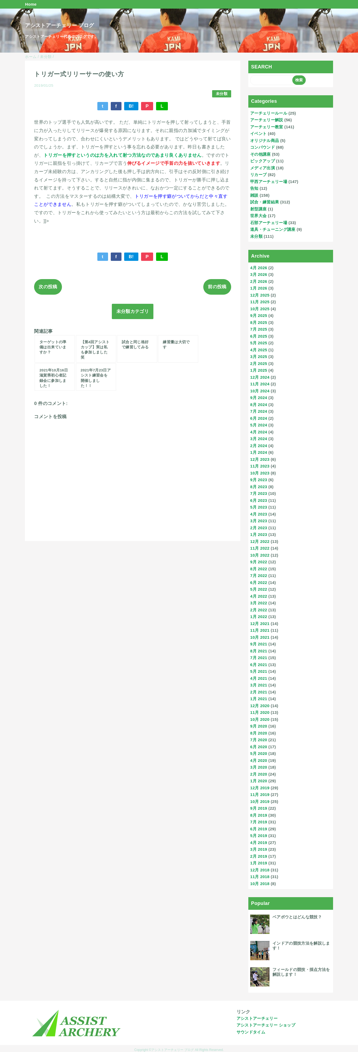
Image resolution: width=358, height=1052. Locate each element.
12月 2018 (260, 870)
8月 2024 (258, 404)
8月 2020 (258, 733)
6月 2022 (258, 582)
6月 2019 (258, 829)
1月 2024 (258, 452)
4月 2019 (258, 842)
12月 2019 (260, 788)
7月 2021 (258, 657)
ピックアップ (262, 161)
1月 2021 (258, 698)
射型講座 (258, 209)
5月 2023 (258, 507)
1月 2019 (258, 863)
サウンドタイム (251, 1032)
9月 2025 (258, 315)
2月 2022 (258, 610)
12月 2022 (260, 541)
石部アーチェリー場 (268, 222)
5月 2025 (258, 343)
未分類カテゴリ (132, 311)
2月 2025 (258, 363)
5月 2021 (258, 671)
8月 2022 (258, 569)
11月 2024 (260, 384)
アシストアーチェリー (257, 1018)
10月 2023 (260, 473)
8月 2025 (258, 322)
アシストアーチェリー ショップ (266, 1025)
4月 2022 (258, 596)
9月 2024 (258, 397)
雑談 (254, 195)
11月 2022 (260, 548)
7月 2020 (258, 739)
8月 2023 (258, 486)
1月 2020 (258, 781)
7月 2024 (258, 411)
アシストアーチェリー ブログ (59, 25)
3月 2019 (258, 849)
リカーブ (258, 174)
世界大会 (258, 215)
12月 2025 (260, 295)
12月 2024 (260, 377)
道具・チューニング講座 (273, 229)
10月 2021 (260, 637)
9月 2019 (258, 808)
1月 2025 (258, 370)
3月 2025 (258, 356)
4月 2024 (258, 432)
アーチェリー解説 (266, 120)
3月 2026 (258, 274)
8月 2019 (258, 815)
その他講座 (260, 154)
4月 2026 (258, 267)
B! (131, 106)
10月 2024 (260, 391)
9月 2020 (258, 726)
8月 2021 (258, 651)
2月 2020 (258, 774)
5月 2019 (258, 835)
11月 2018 (260, 876)
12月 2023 (260, 459)
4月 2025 (258, 350)
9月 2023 (258, 479)
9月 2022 (258, 562)
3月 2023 (258, 520)
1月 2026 (258, 288)
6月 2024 (258, 418)
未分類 (221, 94)
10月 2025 (260, 308)
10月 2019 (260, 801)
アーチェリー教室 (266, 127)
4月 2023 (258, 514)
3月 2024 (258, 438)
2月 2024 (258, 445)
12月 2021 (260, 623)
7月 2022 (258, 575)
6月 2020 (258, 746)
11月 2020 (260, 712)
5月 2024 (258, 425)
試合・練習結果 (264, 202)
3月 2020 (258, 767)
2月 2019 (258, 856)
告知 (254, 188)
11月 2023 (260, 466)
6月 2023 (258, 500)
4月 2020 (258, 760)
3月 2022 (258, 603)
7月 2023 (258, 493)
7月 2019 (258, 822)
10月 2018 (260, 883)
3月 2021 (258, 685)
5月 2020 (258, 753)
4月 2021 (258, 678)
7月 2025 (258, 329)
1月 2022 (258, 616)
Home (30, 4)
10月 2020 (260, 719)
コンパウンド (262, 147)
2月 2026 (258, 281)
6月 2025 (258, 336)
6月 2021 (258, 664)
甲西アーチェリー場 (268, 181)
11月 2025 (260, 301)
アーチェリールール (268, 113)
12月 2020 (260, 705)
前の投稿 (217, 286)
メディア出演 (262, 168)
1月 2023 (258, 534)
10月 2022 (260, 555)
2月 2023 (258, 527)
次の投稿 (48, 286)
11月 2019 (260, 794)
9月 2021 (258, 644)
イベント (258, 133)
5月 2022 (258, 589)
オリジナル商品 (264, 140)
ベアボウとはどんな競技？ (297, 917)
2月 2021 (258, 692)
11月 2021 (260, 630)
